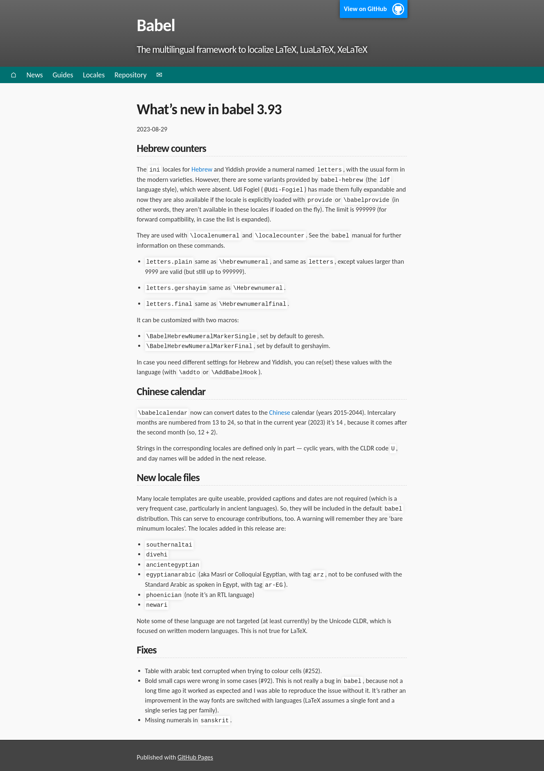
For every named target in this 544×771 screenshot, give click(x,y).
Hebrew (201, 169)
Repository (130, 74)
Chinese (279, 410)
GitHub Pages (195, 751)
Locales (94, 74)
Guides (62, 74)
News (34, 74)
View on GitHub (365, 9)
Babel (156, 25)
